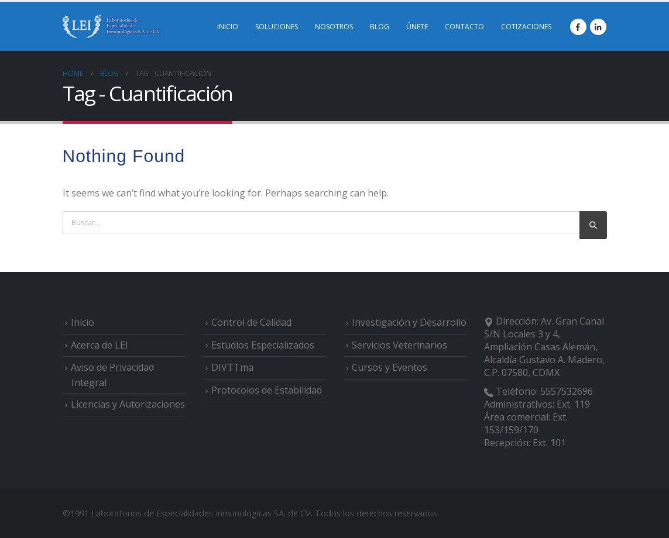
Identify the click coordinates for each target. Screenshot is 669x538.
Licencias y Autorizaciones (128, 404)
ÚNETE (417, 27)
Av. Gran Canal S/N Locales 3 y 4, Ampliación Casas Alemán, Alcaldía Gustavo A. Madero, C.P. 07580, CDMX (544, 347)
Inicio (82, 322)
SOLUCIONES (276, 27)
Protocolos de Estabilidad (266, 390)
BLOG (379, 27)
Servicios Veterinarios (399, 345)
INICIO (227, 27)
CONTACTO (464, 27)
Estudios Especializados (262, 345)
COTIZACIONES (526, 27)
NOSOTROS (334, 27)
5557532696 (566, 391)
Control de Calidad (251, 322)
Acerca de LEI (99, 345)
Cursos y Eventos (389, 367)
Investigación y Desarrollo (409, 322)
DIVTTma (232, 367)
